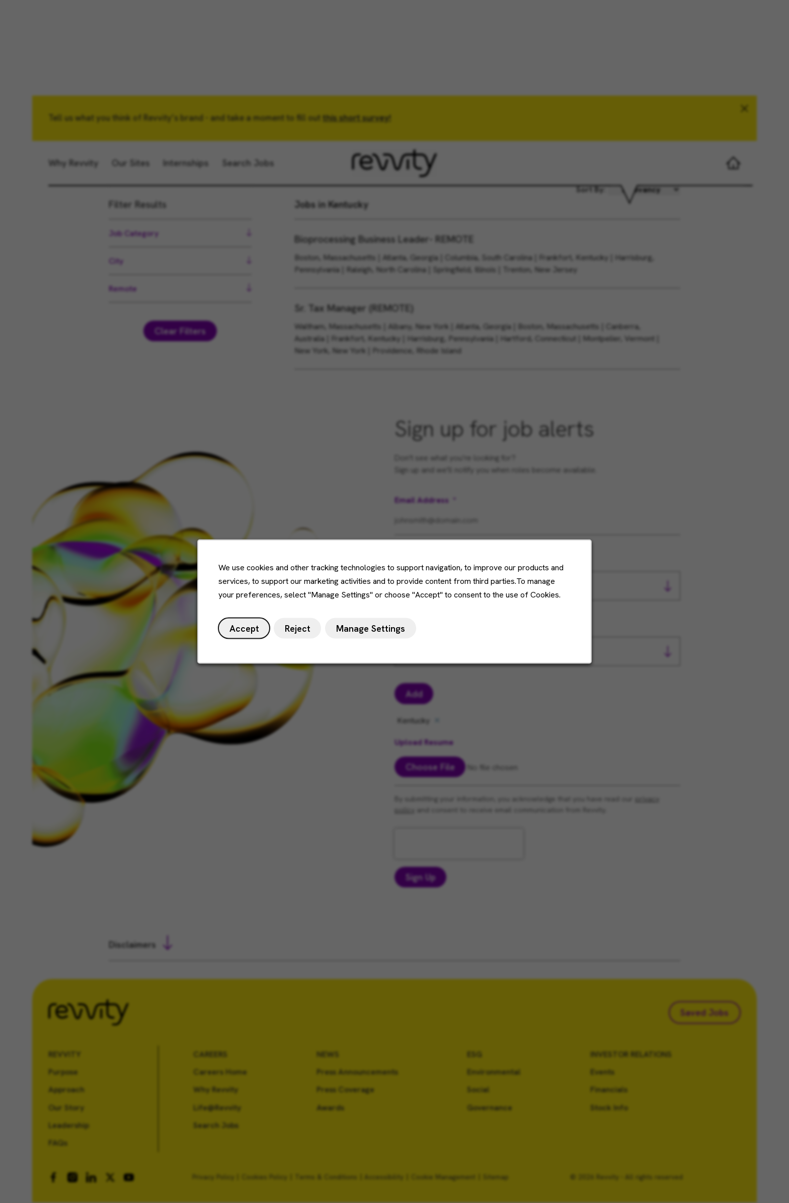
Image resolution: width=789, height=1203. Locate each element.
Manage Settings (371, 629)
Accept (245, 629)
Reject (298, 629)
